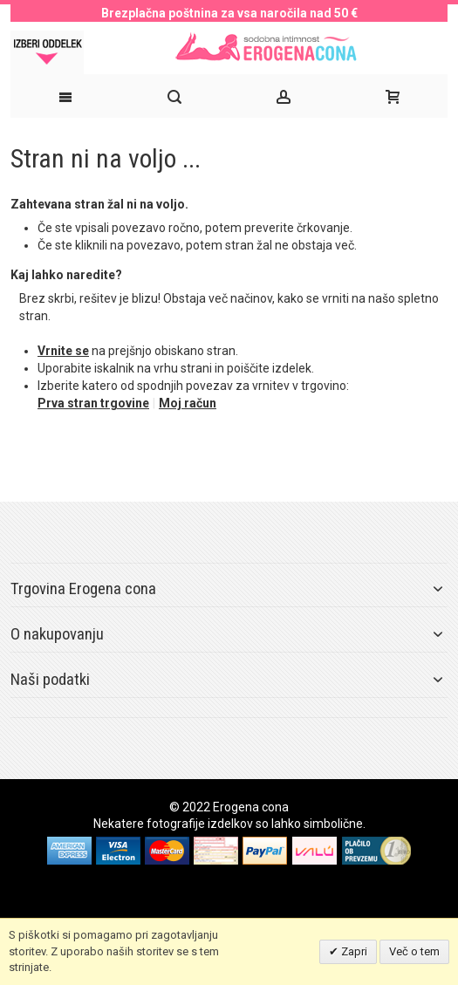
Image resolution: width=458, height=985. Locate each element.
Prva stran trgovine (93, 403)
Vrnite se (63, 351)
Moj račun (187, 403)
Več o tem (414, 951)
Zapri (352, 951)
